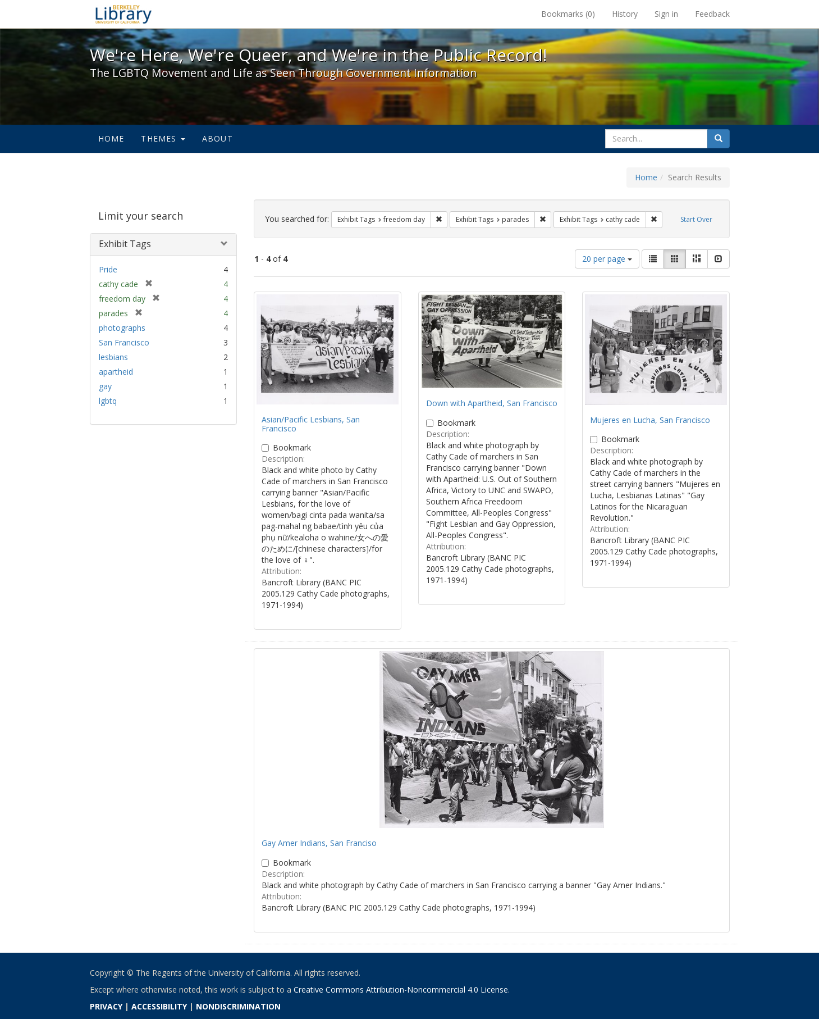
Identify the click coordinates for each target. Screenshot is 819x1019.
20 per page (607, 258)
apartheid (116, 371)
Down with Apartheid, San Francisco (491, 403)
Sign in (666, 13)
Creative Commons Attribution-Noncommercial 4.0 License (401, 989)
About (217, 138)
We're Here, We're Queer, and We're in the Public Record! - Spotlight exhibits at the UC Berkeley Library (123, 14)
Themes (163, 138)
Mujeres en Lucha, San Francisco (650, 420)
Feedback (712, 13)
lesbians (113, 357)
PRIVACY (106, 1006)
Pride (108, 269)
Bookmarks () (568, 13)
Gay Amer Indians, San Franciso (319, 843)
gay (105, 386)
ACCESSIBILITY (159, 1006)
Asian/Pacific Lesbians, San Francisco (311, 423)
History (625, 13)
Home (111, 138)
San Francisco (124, 342)
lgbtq (108, 400)
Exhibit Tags (125, 244)
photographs (122, 327)
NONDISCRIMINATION (238, 1006)
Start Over (696, 219)
